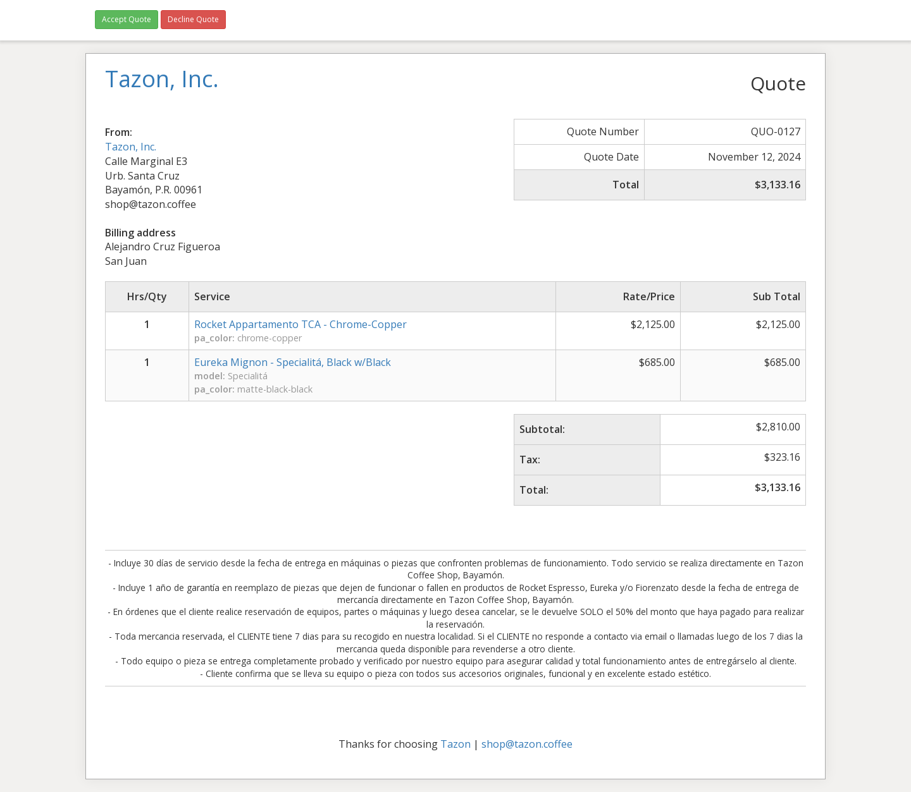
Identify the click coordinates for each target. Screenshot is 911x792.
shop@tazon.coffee (527, 744)
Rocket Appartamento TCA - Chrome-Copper (300, 324)
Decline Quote (193, 19)
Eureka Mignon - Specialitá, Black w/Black (292, 362)
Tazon (455, 744)
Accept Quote (126, 19)
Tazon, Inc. (130, 147)
